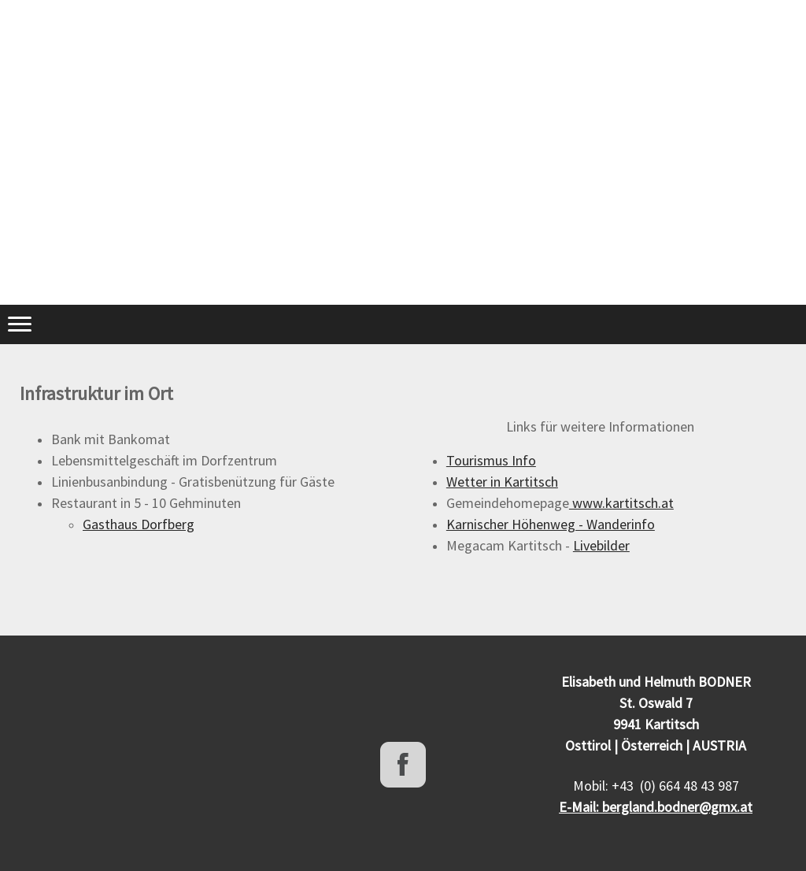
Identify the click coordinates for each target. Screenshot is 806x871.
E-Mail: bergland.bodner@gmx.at (655, 807)
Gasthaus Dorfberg (138, 524)
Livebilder (601, 545)
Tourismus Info (491, 460)
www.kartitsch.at (621, 503)
